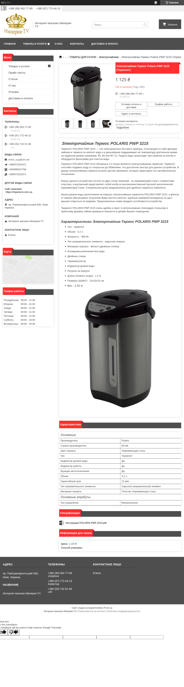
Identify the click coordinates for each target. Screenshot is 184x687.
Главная (10, 43)
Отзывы (13, 91)
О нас (59, 43)
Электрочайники (109, 57)
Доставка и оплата (104, 43)
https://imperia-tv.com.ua (19, 192)
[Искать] (145, 24)
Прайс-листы (17, 72)
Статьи (13, 79)
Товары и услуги (35, 43)
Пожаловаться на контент (91, 611)
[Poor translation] (14, 632)
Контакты (77, 43)
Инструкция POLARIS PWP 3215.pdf (86, 522)
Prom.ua (108, 608)
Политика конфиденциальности (123, 611)
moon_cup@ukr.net (18, 159)
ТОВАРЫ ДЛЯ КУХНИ (82, 57)
